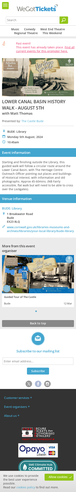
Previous (31, 311)
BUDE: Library (12, 208)
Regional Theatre (26, 33)
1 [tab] (36, 311)
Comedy (29, 29)
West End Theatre (52, 29)
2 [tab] (40, 311)
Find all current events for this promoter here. (45, 49)
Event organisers (15, 407)
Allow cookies (58, 477)
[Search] (64, 20)
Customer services (16, 398)
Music (15, 29)
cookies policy (25, 487)
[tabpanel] (38, 280)
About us (10, 416)
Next (45, 311)
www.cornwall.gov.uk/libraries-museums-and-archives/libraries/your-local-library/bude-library (40, 229)
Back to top (38, 323)
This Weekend (52, 33)
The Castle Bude (32, 121)
